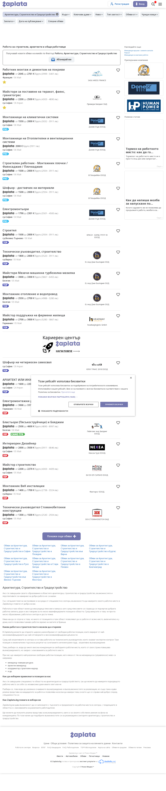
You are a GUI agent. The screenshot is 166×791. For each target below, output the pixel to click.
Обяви (83, 774)
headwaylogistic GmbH (97, 335)
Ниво (101, 14)
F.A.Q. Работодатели (71, 765)
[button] (83, 396)
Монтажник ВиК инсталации (27, 502)
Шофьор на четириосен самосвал (31, 372)
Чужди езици (12, 21)
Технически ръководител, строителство (37, 256)
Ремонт (127, 53)
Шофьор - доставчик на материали (33, 191)
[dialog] (83, 395)
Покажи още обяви (61, 554)
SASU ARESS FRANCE (97, 80)
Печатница (95, 774)
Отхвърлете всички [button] (81, 404)
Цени (42, 761)
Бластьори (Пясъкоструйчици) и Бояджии (38, 437)
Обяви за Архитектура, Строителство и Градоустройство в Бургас (102, 566)
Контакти (121, 761)
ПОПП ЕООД (97, 426)
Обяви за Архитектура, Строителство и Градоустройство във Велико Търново (15, 593)
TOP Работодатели (88, 765)
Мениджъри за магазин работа (136, 55)
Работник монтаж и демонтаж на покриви (39, 69)
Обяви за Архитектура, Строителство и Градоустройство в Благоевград (101, 580)
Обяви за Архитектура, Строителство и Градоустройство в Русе (16, 579)
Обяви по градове (119, 765)
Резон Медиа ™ (88, 785)
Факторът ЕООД (97, 508)
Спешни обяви (80, 21)
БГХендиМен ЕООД (97, 178)
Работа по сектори (23, 765)
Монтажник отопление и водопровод (35, 303)
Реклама (147, 765)
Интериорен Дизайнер (22, 459)
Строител (11, 234)
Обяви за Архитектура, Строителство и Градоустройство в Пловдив (44, 567)
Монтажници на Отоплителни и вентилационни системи (30, 142)
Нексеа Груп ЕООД (97, 469)
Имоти (58, 774)
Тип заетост (117, 14)
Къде (65, 14)
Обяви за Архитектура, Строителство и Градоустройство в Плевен (72, 580)
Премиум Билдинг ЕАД (97, 105)
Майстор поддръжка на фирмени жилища (39, 325)
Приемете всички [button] (113, 404)
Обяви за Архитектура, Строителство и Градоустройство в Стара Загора (45, 580)
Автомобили (71, 774)
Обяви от (136, 14)
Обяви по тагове (135, 765)
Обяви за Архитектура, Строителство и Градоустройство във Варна (72, 567)
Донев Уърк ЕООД (97, 128)
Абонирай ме (64, 59)
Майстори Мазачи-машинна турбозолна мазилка (37, 280)
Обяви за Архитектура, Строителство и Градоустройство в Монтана (44, 593)
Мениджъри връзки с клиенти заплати (138, 50)
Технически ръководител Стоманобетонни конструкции (40, 526)
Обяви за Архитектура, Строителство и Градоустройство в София (17, 566)
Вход (140, 3)
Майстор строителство (22, 481)
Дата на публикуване (53, 21)
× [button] (131, 378)
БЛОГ (43, 765)
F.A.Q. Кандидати (54, 765)
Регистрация (119, 3)
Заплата (30, 21)
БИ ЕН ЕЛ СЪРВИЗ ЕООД (97, 491)
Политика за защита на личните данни (90, 761)
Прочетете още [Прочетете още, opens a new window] (68, 392)
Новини (107, 774)
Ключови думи (83, 14)
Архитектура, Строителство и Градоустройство (30, 14)
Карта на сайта (104, 765)
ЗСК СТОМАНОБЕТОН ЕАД (97, 537)
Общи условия (56, 761)
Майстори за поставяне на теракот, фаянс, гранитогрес (39, 94)
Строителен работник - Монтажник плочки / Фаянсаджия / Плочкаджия (41, 167)
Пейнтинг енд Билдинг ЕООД (97, 448)
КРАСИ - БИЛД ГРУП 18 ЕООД (97, 240)
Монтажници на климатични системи (35, 118)
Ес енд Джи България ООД (97, 267)
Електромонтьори (18, 213)
